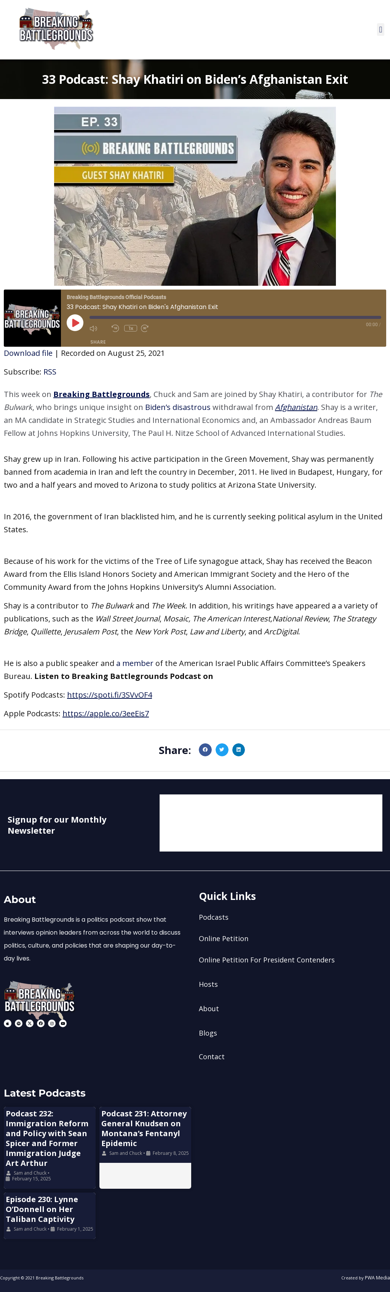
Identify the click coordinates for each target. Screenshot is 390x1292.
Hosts (208, 984)
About (209, 1008)
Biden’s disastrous (178, 407)
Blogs (208, 1032)
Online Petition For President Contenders (267, 959)
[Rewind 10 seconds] (116, 328)
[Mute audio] (99, 328)
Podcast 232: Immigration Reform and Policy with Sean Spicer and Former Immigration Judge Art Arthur (47, 1138)
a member (134, 663)
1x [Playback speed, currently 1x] (130, 328)
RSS (49, 372)
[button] (380, 30)
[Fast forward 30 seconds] (150, 328)
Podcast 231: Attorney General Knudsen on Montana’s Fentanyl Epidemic (144, 1128)
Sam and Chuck (30, 1173)
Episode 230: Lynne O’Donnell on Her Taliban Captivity (42, 1209)
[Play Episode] (75, 322)
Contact (212, 1056)
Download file (28, 353)
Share (98, 342)
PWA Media (378, 1278)
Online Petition (223, 938)
